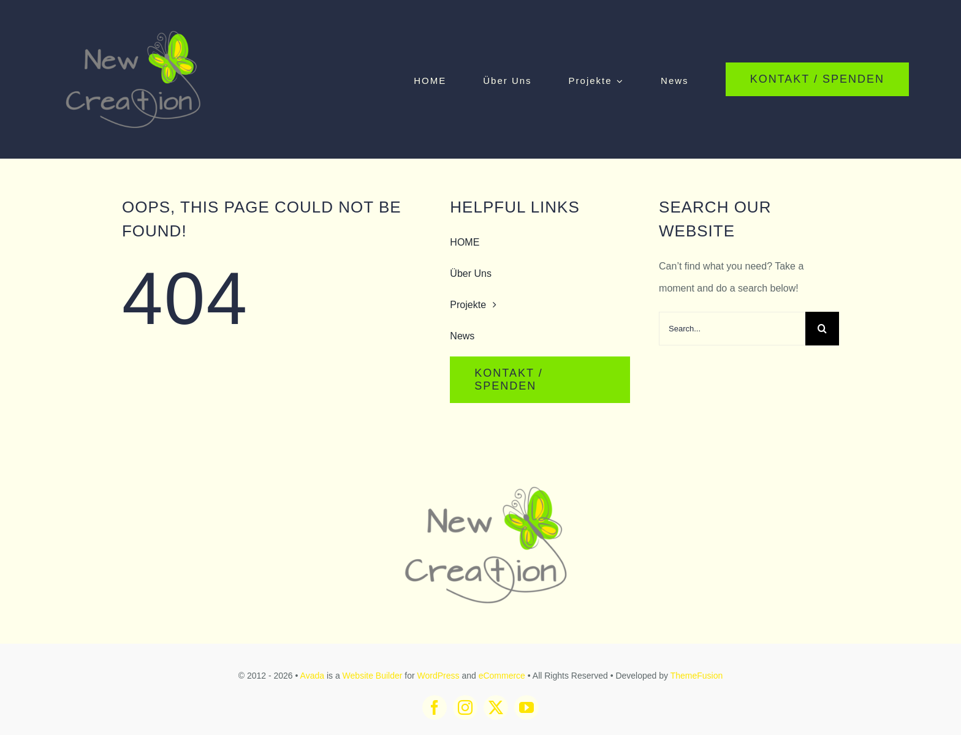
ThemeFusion (696, 675)
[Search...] (732, 328)
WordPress (438, 675)
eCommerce (502, 675)
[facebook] (434, 707)
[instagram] (465, 707)
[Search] (822, 328)
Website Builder (373, 675)
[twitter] (496, 707)
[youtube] (526, 707)
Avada (312, 675)
